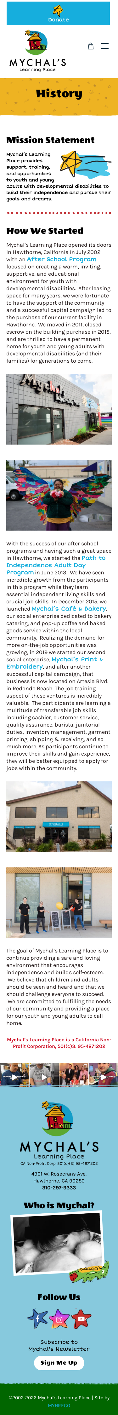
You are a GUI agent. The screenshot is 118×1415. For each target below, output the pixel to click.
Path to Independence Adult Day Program (55, 565)
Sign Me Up (59, 1363)
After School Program (61, 259)
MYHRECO (59, 1405)
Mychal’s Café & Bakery (69, 608)
